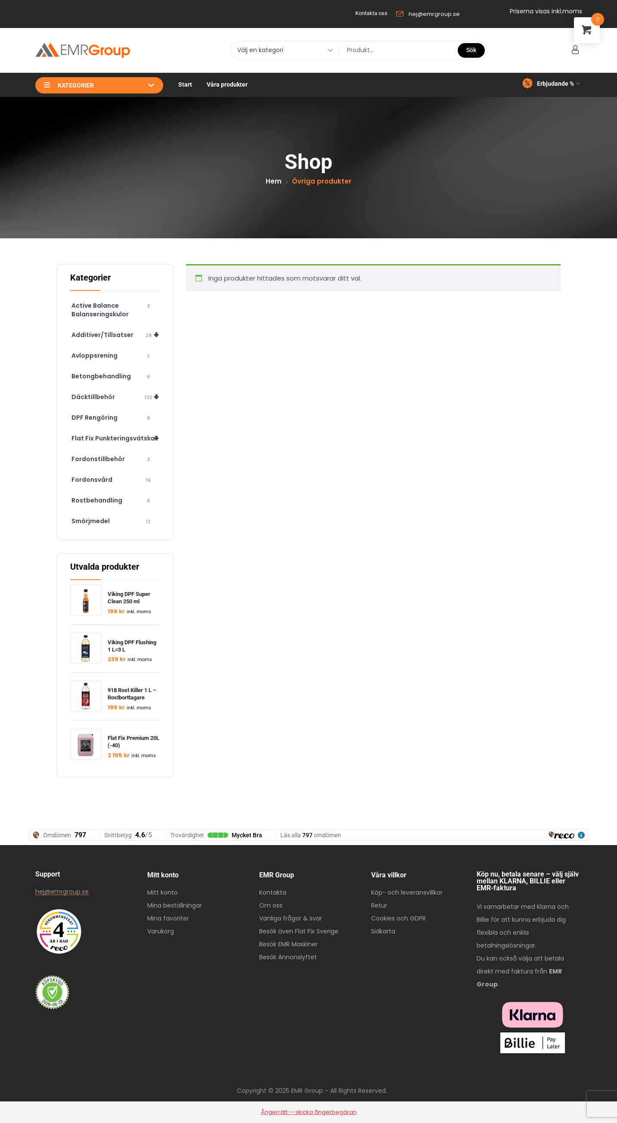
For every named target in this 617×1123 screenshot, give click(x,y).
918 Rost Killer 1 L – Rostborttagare (132, 694)
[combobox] (282, 51)
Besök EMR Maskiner (288, 944)
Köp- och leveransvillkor (407, 892)
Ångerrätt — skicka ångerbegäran (309, 1112)
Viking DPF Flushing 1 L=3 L (132, 646)
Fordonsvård (112, 479)
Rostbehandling (112, 500)
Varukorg (160, 931)
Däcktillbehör (115, 397)
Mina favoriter (168, 918)
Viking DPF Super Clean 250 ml (129, 598)
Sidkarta (383, 931)
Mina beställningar (174, 905)
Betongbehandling (112, 376)
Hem (274, 181)
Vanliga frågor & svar (290, 918)
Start (185, 84)
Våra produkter (227, 84)
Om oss (270, 905)
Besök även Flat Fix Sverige (298, 931)
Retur (379, 905)
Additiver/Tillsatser (115, 334)
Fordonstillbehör (112, 459)
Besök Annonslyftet (288, 957)
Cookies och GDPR (398, 918)
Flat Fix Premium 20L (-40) (133, 742)
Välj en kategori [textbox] (260, 50)
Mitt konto (162, 892)
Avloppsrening (112, 355)
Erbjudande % (551, 83)
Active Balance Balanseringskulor (112, 309)
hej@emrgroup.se (62, 891)
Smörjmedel (112, 521)
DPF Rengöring (112, 417)
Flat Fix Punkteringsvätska (115, 438)
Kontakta (272, 892)
